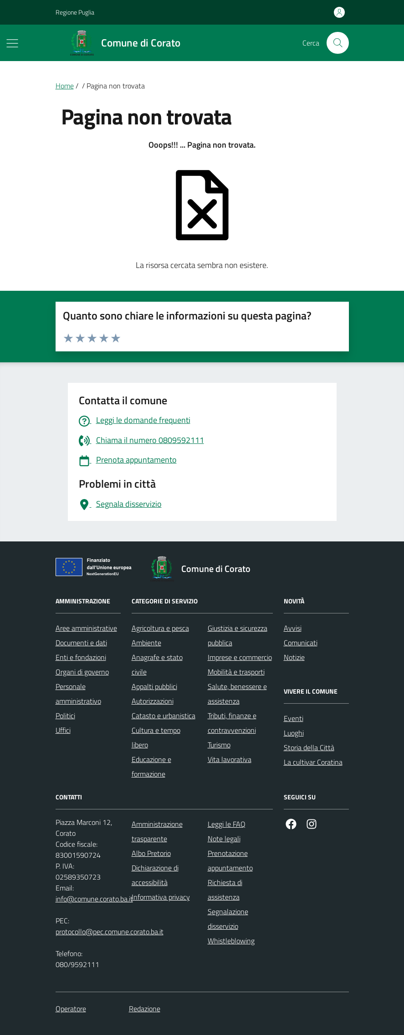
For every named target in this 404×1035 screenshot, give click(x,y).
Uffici (63, 730)
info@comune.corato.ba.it (94, 898)
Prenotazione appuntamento (230, 860)
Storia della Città (309, 747)
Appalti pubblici (154, 686)
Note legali (224, 838)
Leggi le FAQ (226, 824)
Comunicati (300, 642)
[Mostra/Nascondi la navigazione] (12, 43)
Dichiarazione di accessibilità (155, 875)
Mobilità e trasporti (236, 671)
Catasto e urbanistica (163, 715)
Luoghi (294, 732)
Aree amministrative (86, 628)
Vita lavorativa (229, 759)
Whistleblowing (231, 940)
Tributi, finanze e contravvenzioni (232, 723)
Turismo (219, 744)
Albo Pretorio (151, 853)
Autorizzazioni (153, 700)
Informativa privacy (161, 896)
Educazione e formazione (151, 766)
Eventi (293, 718)
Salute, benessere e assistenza (237, 693)
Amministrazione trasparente (157, 831)
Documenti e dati (81, 642)
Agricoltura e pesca (160, 628)
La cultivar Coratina (313, 762)
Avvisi (293, 628)
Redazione (144, 1008)
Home (65, 85)
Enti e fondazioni (81, 657)
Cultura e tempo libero (156, 737)
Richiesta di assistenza (225, 889)
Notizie (294, 657)
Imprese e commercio (240, 657)
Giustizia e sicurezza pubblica (237, 635)
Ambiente (146, 642)
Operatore (71, 1008)
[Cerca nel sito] (337, 43)
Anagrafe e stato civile (157, 664)
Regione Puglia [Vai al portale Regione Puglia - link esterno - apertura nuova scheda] (75, 12)
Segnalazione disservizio (228, 919)
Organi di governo (82, 671)
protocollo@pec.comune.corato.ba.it (110, 931)
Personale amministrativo (78, 693)
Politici (65, 715)
